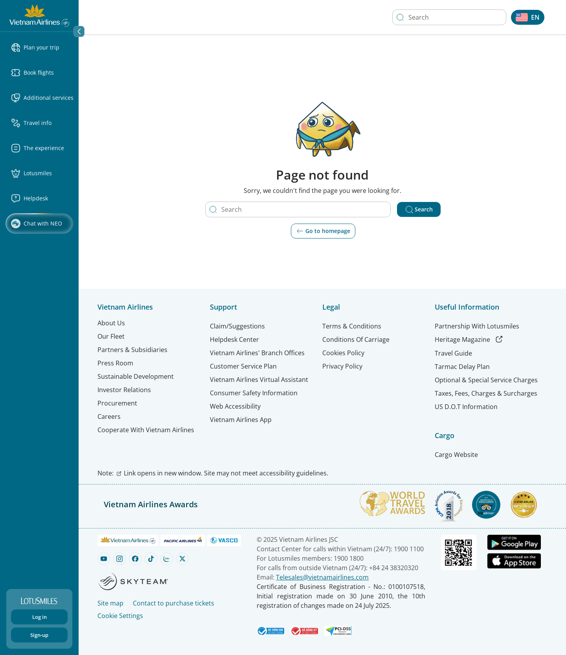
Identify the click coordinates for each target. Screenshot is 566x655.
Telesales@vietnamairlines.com (322, 577)
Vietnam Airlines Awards (151, 504)
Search (419, 209)
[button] (42, 47)
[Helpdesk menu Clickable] (42, 198)
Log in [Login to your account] (39, 616)
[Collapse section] (79, 31)
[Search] (400, 17)
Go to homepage (323, 231)
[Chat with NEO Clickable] (39, 223)
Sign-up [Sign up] (39, 634)
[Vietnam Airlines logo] (39, 15)
